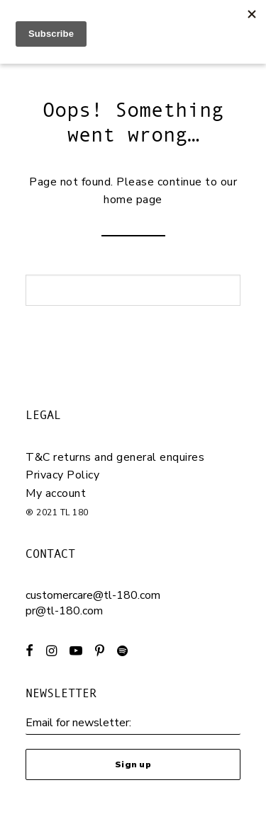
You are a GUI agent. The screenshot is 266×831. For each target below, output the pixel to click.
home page (133, 199)
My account (56, 493)
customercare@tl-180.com (93, 595)
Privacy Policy (62, 475)
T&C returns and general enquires (115, 457)
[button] (29, 652)
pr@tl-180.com (64, 611)
